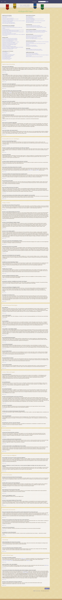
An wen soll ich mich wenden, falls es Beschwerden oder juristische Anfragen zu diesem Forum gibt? (37, 55)
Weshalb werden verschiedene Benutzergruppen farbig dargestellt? (35, 20)
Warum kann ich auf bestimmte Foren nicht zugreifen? (10, 43)
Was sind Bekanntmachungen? (6, 56)
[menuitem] (5, 1)
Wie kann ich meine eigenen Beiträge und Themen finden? (34, 38)
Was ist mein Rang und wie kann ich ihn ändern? (9, 33)
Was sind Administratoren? (30, 16)
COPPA (10, 92)
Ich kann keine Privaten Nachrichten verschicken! (33, 25)
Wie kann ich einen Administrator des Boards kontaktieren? (34, 56)
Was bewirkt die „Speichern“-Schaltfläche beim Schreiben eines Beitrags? (12, 47)
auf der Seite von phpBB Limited (7, 560)
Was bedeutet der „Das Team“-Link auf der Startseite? (33, 22)
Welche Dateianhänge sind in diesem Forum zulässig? (33, 49)
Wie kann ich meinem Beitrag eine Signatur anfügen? (9, 40)
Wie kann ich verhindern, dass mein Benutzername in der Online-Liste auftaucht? (12, 28)
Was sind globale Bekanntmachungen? (7, 55)
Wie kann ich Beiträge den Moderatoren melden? (9, 46)
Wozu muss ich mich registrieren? (7, 16)
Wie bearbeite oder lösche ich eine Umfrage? (8, 42)
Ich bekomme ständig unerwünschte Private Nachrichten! (34, 26)
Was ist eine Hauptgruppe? (30, 21)
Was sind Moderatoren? (29, 17)
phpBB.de (27, 560)
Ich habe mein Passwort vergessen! (7, 21)
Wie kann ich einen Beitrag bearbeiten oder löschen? (9, 39)
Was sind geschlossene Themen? (7, 58)
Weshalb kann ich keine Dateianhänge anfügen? (9, 44)
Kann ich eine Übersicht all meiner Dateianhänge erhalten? (34, 50)
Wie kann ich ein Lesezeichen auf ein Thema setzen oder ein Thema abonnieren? (35, 44)
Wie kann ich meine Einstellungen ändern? (8, 26)
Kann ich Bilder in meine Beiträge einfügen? (8, 54)
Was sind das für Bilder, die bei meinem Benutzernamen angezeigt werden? (13, 31)
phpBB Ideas (46, 565)
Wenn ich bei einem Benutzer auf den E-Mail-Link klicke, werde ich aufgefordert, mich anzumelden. (13, 35)
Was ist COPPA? (4, 17)
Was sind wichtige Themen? (6, 57)
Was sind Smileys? (5, 53)
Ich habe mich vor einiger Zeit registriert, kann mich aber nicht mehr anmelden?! (13, 20)
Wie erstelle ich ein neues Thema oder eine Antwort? (9, 38)
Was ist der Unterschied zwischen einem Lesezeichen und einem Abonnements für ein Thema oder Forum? (37, 42)
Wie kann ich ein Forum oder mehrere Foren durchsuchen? (34, 35)
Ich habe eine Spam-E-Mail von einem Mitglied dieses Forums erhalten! (36, 27)
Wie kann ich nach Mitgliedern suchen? (31, 37)
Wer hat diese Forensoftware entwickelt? (32, 53)
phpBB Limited (23, 558)
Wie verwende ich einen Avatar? (6, 32)
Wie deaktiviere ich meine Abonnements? (32, 46)
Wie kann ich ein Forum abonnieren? (31, 45)
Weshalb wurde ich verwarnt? (6, 45)
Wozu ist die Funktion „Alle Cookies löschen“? (8, 23)
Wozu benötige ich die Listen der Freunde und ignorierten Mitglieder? (36, 30)
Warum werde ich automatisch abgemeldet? (8, 22)
